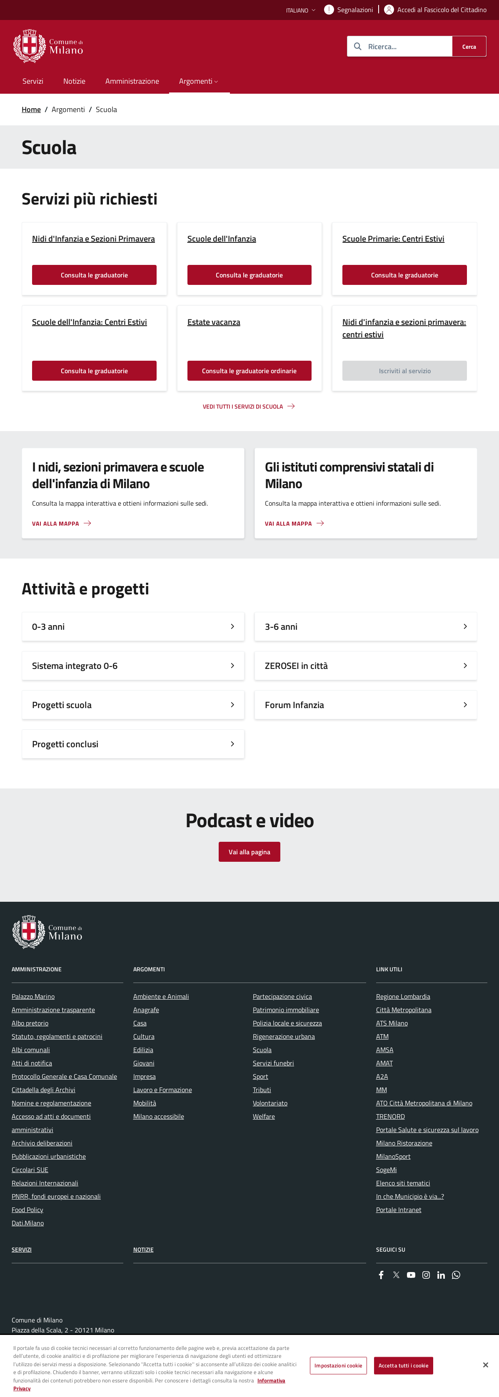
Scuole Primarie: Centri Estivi (393, 238)
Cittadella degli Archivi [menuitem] (43, 1090)
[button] (301, 10)
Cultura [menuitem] (144, 1036)
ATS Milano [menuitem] (392, 1023)
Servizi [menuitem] (32, 81)
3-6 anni (281, 626)
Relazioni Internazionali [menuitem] (45, 1183)
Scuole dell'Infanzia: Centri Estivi (89, 322)
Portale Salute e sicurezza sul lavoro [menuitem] (427, 1130)
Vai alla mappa (55, 523)
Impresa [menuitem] (144, 1076)
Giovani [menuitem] (144, 1063)
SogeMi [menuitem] (386, 1170)
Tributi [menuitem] (262, 1090)
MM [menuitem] (381, 1090)
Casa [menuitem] (140, 1023)
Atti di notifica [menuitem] (32, 1063)
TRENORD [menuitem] (390, 1116)
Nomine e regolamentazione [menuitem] (51, 1103)
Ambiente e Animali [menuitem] (161, 996)
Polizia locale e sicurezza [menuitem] (287, 1023)
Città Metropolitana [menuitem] (404, 1010)
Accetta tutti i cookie (404, 1365)
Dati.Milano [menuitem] (28, 1223)
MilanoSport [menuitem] (393, 1156)
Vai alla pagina (249, 852)
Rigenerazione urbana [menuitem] (284, 1036)
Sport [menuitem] (260, 1076)
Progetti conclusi (65, 744)
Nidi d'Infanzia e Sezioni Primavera (93, 238)
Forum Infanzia (294, 705)
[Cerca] (469, 46)
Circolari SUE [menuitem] (30, 1170)
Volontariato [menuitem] (270, 1103)
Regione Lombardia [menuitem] (403, 996)
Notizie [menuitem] (74, 81)
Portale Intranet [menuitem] (399, 1210)
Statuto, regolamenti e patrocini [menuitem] (57, 1036)
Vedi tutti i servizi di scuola (243, 406)
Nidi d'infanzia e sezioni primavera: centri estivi (404, 328)
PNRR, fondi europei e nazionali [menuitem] (56, 1196)
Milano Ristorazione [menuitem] (404, 1143)
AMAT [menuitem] (384, 1063)
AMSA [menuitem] (385, 1050)
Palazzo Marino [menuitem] (33, 996)
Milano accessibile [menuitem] (158, 1116)
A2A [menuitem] (382, 1076)
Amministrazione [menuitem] (132, 81)
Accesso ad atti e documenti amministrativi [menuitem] (51, 1123)
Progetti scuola (62, 705)
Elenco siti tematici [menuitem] (403, 1183)
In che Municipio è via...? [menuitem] (410, 1196)
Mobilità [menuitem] (144, 1103)
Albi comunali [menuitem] (31, 1050)
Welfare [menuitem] (264, 1116)
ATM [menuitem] (382, 1036)
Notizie (143, 1249)
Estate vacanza (213, 322)
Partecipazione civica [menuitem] (282, 996)
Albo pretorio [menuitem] (30, 1023)
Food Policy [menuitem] (27, 1210)
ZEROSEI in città (296, 666)
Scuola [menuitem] (262, 1050)
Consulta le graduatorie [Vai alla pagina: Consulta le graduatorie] (94, 275)
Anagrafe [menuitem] (146, 1010)
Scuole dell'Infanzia (221, 238)
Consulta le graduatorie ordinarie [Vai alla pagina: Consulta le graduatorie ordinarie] (249, 371)
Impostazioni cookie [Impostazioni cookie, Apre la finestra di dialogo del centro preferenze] (338, 1365)
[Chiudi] (486, 1365)
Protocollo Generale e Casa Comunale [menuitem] (64, 1076)
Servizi (22, 1249)
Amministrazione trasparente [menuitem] (53, 1010)
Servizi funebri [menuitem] (273, 1063)
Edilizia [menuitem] (143, 1050)
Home (31, 109)
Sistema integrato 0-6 (74, 666)
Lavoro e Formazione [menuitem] (162, 1090)
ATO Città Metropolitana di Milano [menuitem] (424, 1103)
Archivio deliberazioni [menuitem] (42, 1143)
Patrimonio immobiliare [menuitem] (286, 1010)
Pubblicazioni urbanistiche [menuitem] (49, 1156)
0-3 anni (48, 626)
